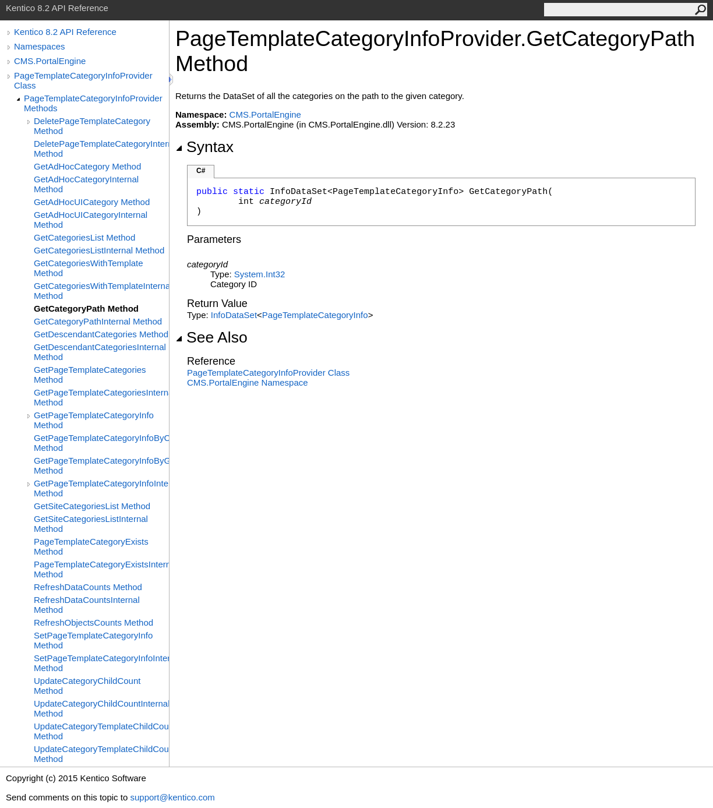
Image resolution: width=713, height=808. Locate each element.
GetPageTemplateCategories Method (90, 374)
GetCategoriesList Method (84, 237)
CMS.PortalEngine (50, 61)
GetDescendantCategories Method (101, 334)
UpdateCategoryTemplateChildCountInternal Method (101, 754)
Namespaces (39, 46)
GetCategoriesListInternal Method (99, 250)
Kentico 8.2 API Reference (65, 32)
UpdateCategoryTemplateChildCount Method (101, 731)
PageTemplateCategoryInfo (315, 315)
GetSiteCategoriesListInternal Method (91, 524)
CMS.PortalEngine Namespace (247, 382)
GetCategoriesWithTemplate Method (88, 268)
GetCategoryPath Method (86, 308)
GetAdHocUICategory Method (92, 202)
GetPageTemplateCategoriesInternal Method (101, 397)
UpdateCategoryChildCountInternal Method (101, 708)
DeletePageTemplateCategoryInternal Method (101, 148)
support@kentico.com (172, 797)
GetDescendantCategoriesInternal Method (100, 352)
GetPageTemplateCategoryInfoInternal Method (101, 488)
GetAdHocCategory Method (87, 166)
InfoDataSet (234, 315)
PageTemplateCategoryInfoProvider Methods (93, 103)
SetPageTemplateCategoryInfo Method (93, 640)
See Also (211, 337)
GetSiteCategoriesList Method (92, 506)
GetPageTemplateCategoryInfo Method (94, 420)
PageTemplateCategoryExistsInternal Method (101, 569)
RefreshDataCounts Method (88, 587)
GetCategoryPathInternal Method (98, 321)
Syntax (204, 147)
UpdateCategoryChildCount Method (87, 686)
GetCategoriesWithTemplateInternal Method (101, 291)
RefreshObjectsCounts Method (93, 622)
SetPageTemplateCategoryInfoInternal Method (101, 663)
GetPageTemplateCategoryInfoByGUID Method (101, 465)
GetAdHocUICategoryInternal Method (90, 220)
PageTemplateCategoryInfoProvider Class (83, 80)
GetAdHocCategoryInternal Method (86, 184)
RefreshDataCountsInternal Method (87, 605)
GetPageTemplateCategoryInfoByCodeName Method (101, 443)
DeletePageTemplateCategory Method (92, 126)
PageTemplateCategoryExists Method (91, 546)
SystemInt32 (259, 274)
